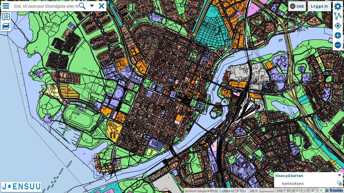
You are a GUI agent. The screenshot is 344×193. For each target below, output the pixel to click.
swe (300, 6)
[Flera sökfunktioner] (92, 6)
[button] (308, 176)
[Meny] (6, 6)
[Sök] (82, 6)
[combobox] (46, 6)
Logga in (319, 6)
